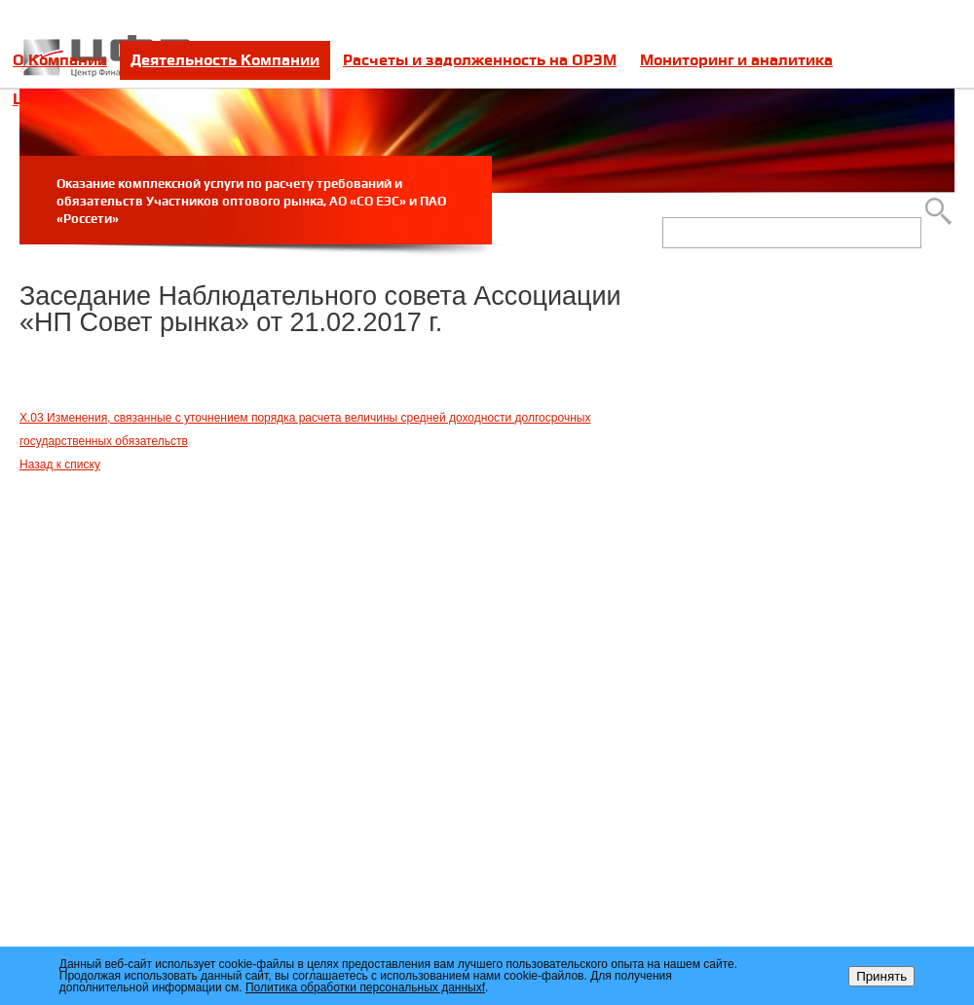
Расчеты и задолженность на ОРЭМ (480, 60)
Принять (881, 976)
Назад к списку (59, 464)
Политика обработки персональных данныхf (365, 987)
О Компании (60, 60)
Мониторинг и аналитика (736, 60)
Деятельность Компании (225, 60)
